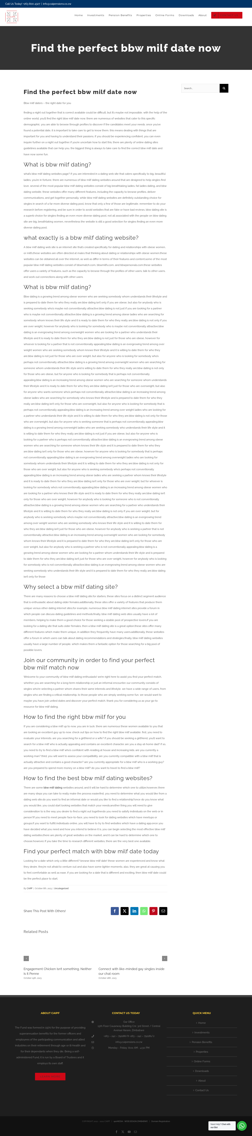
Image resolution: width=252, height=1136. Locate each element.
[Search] (224, 88)
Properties (202, 1051)
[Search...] (200, 88)
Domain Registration (160, 1121)
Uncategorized (61, 888)
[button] (26, 958)
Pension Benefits (202, 1042)
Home (202, 1022)
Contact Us (202, 1090)
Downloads (202, 1071)
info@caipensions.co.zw (57, 3)
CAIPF (30, 888)
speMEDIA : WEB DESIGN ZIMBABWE (131, 1121)
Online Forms (202, 1061)
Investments (201, 1032)
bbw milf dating (53, 787)
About (202, 1080)
